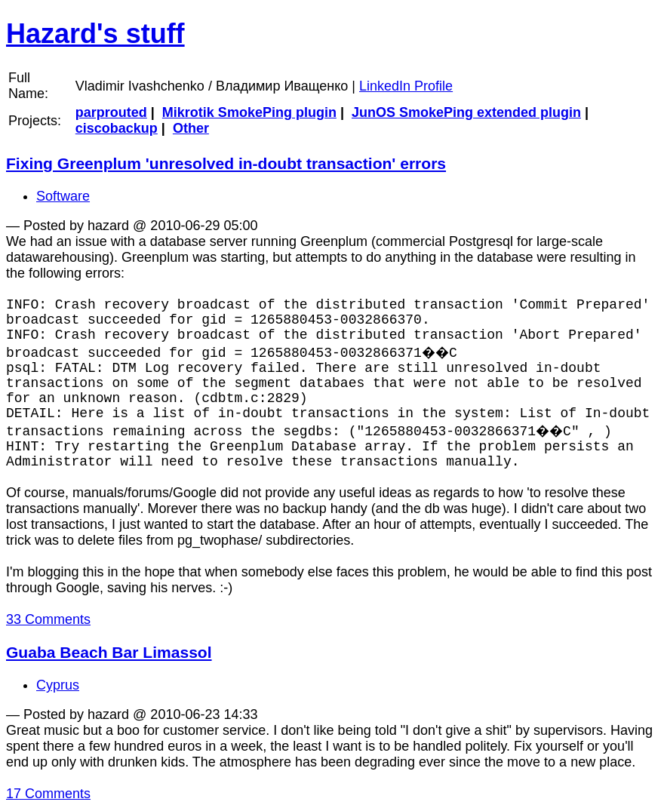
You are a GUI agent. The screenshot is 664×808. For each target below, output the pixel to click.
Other (191, 128)
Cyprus (57, 685)
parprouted (111, 112)
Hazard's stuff (95, 33)
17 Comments (48, 793)
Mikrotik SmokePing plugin (249, 112)
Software (63, 196)
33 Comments (48, 619)
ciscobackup (116, 128)
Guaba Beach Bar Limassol (109, 652)
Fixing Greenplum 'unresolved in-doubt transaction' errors (226, 163)
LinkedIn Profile (406, 86)
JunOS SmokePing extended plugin (466, 112)
